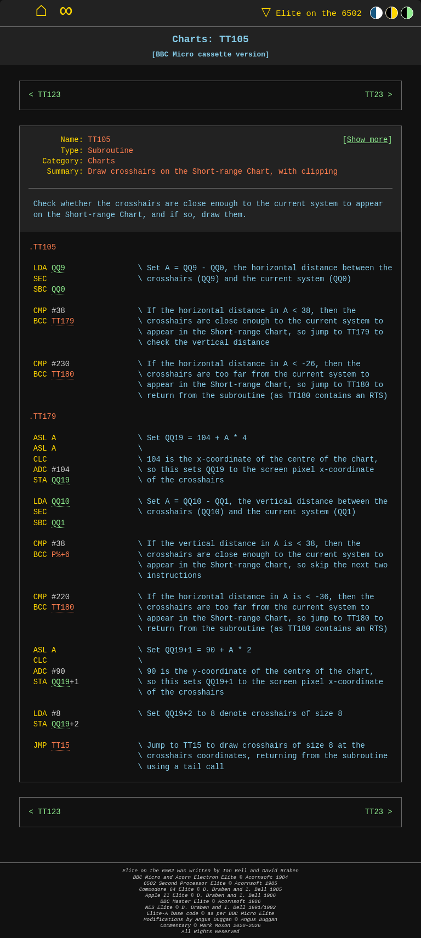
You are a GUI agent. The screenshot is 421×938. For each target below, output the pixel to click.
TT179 (63, 321)
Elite (309, 13)
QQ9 (58, 268)
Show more (367, 140)
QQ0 (58, 290)
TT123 (49, 95)
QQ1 (58, 523)
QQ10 (61, 502)
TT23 (374, 95)
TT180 (63, 374)
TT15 (61, 746)
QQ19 (61, 480)
